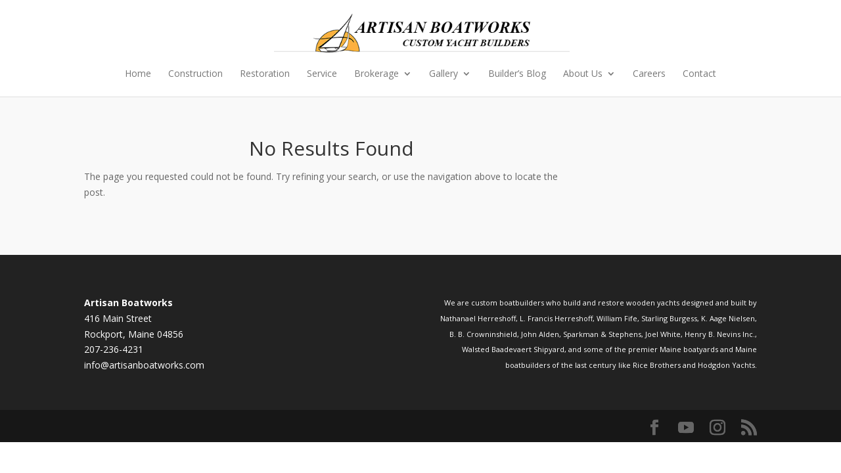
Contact (699, 74)
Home (138, 74)
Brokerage (376, 74)
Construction (195, 74)
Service (322, 74)
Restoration (265, 74)
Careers (649, 74)
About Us (582, 74)
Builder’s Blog (517, 74)
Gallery (443, 74)
